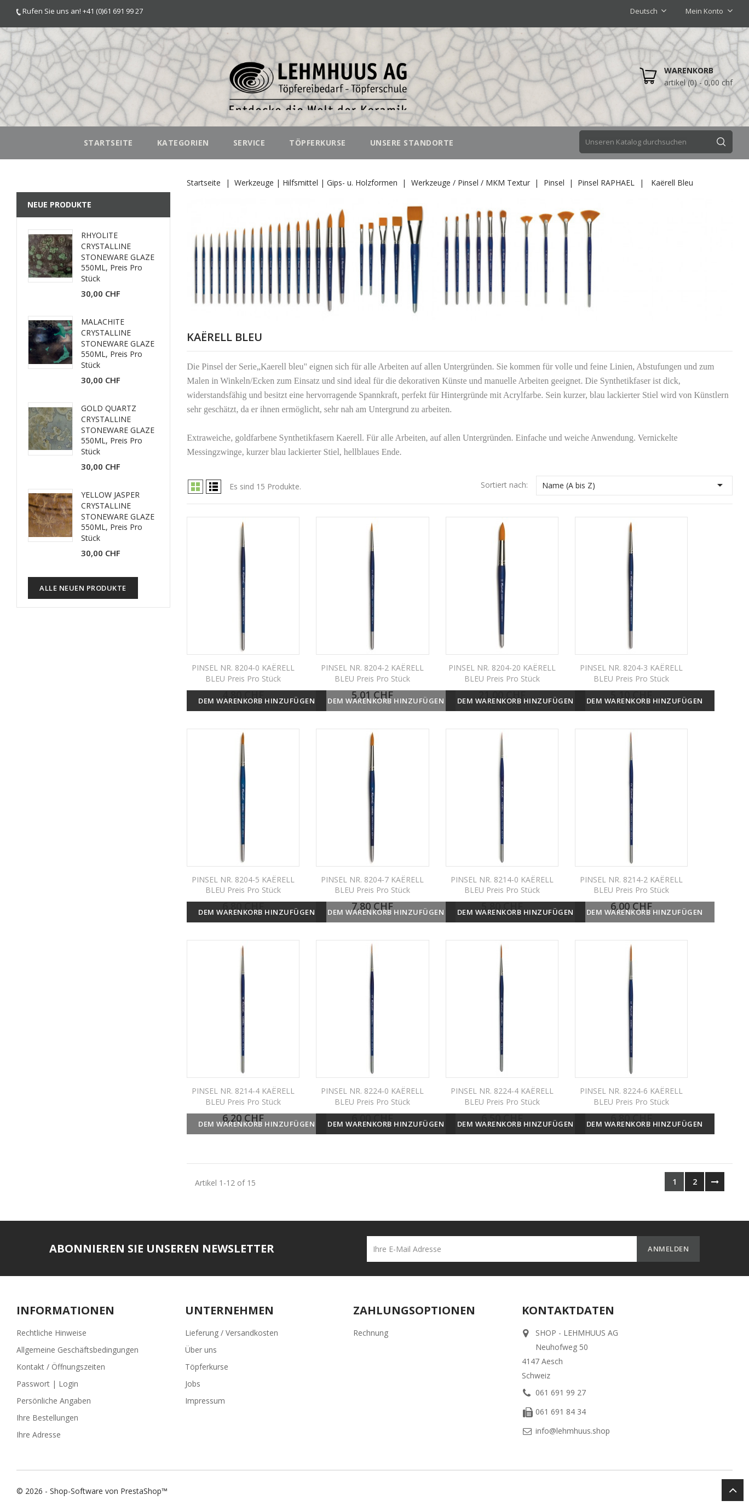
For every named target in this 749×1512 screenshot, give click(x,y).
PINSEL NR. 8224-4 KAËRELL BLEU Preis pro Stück (502, 1096)
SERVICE (249, 142)
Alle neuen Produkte (82, 588)
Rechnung (370, 1333)
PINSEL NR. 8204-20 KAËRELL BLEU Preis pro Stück (502, 673)
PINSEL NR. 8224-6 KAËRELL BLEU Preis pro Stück (631, 1096)
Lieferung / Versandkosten (231, 1333)
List (213, 486)
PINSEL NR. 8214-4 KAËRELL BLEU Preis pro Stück (243, 1096)
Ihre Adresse (38, 1434)
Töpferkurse (206, 1366)
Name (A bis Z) (634, 485)
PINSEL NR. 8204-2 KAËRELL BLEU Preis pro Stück (372, 673)
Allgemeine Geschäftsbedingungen (77, 1349)
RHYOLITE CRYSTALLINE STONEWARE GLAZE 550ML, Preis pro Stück (117, 257)
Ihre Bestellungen (47, 1417)
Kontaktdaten (568, 1310)
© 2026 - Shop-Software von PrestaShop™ (92, 1491)
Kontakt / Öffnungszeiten (60, 1366)
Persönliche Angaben (53, 1400)
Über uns (201, 1349)
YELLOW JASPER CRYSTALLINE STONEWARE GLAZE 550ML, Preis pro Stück (117, 516)
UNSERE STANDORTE (412, 142)
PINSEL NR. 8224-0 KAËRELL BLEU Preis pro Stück (372, 1096)
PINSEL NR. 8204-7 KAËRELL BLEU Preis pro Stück (372, 885)
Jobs (192, 1383)
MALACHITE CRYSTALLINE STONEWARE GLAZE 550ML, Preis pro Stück (117, 343)
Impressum (205, 1400)
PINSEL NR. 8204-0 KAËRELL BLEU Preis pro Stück (243, 673)
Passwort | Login (47, 1383)
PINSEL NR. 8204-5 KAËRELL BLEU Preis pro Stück (243, 885)
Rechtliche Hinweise (51, 1333)
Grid (195, 486)
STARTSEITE (108, 142)
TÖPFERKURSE (317, 142)
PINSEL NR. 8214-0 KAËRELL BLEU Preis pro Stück (502, 885)
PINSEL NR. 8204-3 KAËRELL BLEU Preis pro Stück (631, 673)
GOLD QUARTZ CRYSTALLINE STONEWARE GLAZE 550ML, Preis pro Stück (117, 430)
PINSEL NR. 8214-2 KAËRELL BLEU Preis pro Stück (631, 885)
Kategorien (183, 142)
